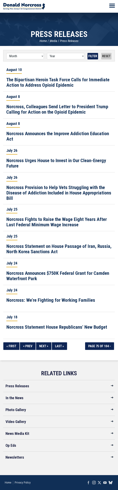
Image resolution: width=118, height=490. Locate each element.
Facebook (88, 482)
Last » (59, 346)
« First (11, 346)
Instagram (94, 482)
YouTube (105, 482)
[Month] (25, 56)
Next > (43, 346)
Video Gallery (16, 421)
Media (53, 41)
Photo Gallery (16, 410)
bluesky (110, 482)
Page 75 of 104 (99, 346)
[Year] (65, 56)
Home (43, 41)
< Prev (27, 346)
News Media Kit (17, 433)
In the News (14, 398)
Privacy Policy (23, 482)
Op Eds (11, 445)
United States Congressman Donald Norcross (24, 6)
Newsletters (15, 457)
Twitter (99, 482)
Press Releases (69, 41)
